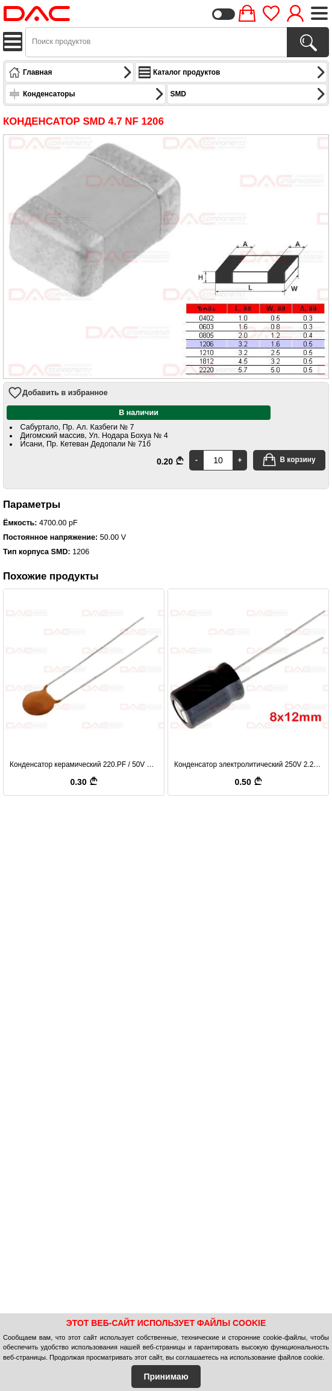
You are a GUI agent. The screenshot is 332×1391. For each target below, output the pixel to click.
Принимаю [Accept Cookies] (165, 1376)
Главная (70, 72)
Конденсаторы (86, 94)
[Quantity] (218, 460)
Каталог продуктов (232, 72)
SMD (249, 94)
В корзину (288, 459)
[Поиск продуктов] (308, 42)
